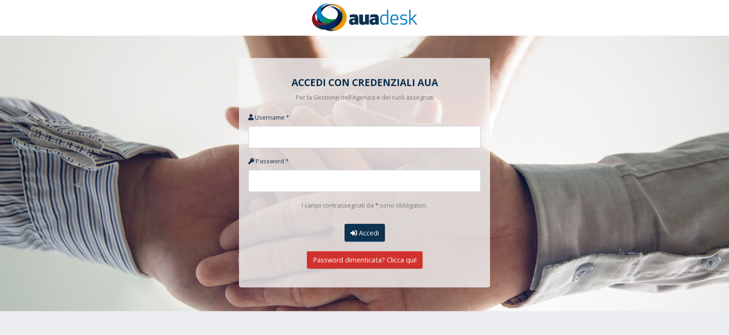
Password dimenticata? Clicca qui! (365, 259)
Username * (268, 117)
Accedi (365, 232)
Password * (268, 161)
